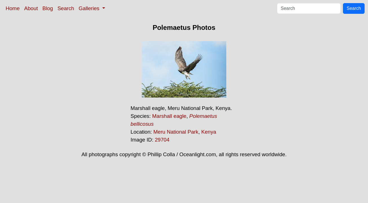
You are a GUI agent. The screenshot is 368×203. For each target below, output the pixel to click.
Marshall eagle (169, 116)
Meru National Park (175, 132)
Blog (48, 8)
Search (65, 8)
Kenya (208, 132)
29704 (162, 140)
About (31, 8)
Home (13, 8)
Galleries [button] (90, 8)
